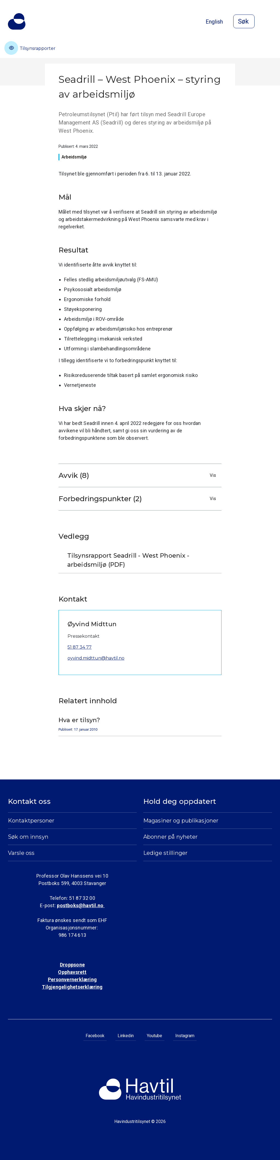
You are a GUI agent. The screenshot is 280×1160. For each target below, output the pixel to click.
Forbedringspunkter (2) (139, 498)
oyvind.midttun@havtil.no (96, 658)
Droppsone (72, 965)
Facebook (95, 1035)
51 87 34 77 (80, 647)
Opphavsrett (72, 972)
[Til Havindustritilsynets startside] (16, 21)
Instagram (184, 1035)
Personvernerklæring (72, 979)
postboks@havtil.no (80, 905)
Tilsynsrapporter (30, 48)
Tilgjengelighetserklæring (72, 987)
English (214, 21)
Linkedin (126, 1035)
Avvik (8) (139, 475)
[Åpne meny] (269, 22)
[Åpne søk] (244, 21)
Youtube (154, 1035)
